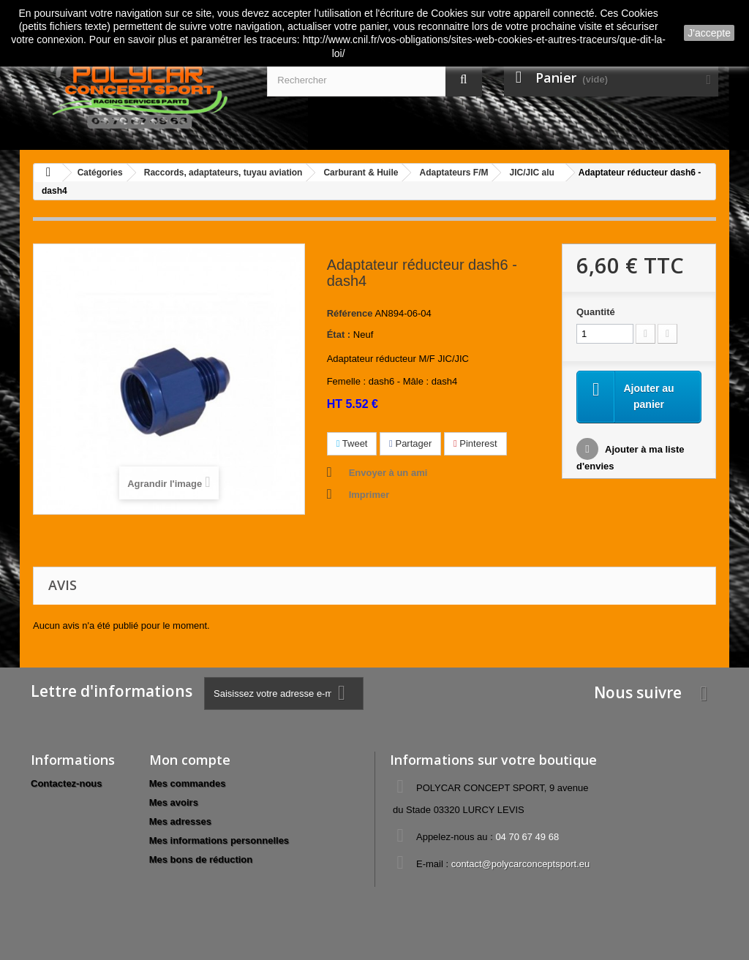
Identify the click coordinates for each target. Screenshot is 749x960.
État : (339, 334)
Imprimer (369, 494)
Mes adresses (180, 821)
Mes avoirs (173, 802)
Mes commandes (187, 783)
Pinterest (475, 443)
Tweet (352, 443)
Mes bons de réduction (201, 859)
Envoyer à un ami (388, 472)
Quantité (595, 311)
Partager (410, 443)
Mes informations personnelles (219, 840)
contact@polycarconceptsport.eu (520, 863)
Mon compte (189, 759)
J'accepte (709, 33)
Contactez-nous (66, 783)
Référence (350, 313)
